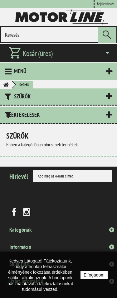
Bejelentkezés (105, 4)
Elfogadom (94, 274)
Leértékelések (23, 114)
